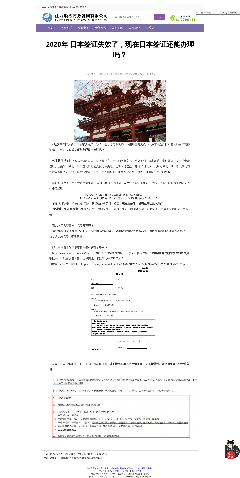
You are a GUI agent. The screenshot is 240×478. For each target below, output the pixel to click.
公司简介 (134, 27)
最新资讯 (100, 27)
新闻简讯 (141, 468)
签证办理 (66, 27)
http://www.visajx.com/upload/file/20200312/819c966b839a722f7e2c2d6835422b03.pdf (134, 264)
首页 (50, 27)
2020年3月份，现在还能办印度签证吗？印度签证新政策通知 (79, 454)
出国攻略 (122, 468)
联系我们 (151, 27)
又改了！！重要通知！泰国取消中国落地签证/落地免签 (76, 457)
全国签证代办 (131, 468)
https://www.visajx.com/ (105, 474)
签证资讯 (114, 468)
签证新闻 (83, 27)
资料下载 (117, 27)
